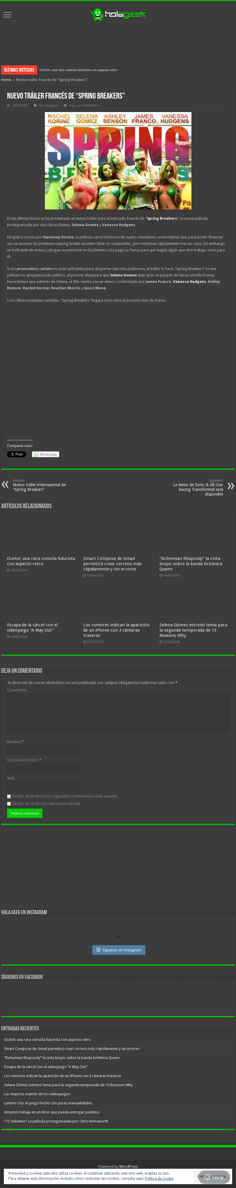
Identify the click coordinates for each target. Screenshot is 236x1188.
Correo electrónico (24, 760)
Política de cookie (159, 1179)
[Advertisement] (118, 40)
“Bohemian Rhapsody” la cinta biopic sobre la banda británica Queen (190, 564)
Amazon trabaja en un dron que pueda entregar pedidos (51, 1112)
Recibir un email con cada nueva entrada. (47, 803)
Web (11, 778)
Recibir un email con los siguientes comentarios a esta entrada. (65, 796)
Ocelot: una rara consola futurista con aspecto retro (78, 70)
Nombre (15, 742)
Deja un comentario (84, 105)
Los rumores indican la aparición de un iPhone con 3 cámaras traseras (116, 630)
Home (6, 80)
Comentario (17, 690)
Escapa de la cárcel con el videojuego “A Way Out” (32, 627)
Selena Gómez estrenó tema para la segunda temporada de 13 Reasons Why (193, 630)
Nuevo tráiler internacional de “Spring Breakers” (43, 485)
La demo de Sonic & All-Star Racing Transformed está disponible (193, 487)
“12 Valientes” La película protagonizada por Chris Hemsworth (56, 1121)
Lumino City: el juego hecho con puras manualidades (48, 1103)
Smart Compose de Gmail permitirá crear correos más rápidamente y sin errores (112, 564)
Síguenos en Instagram (118, 950)
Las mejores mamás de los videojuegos (37, 1094)
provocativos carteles (35, 269)
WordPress (128, 1166)
